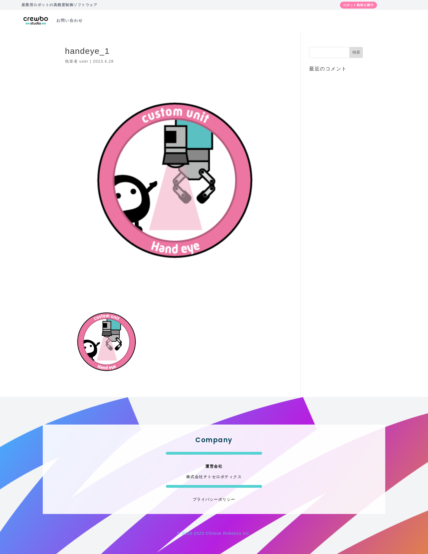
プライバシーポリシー (214, 499)
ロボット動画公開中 (358, 5)
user (83, 61)
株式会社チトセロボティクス (214, 477)
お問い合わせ (69, 20)
